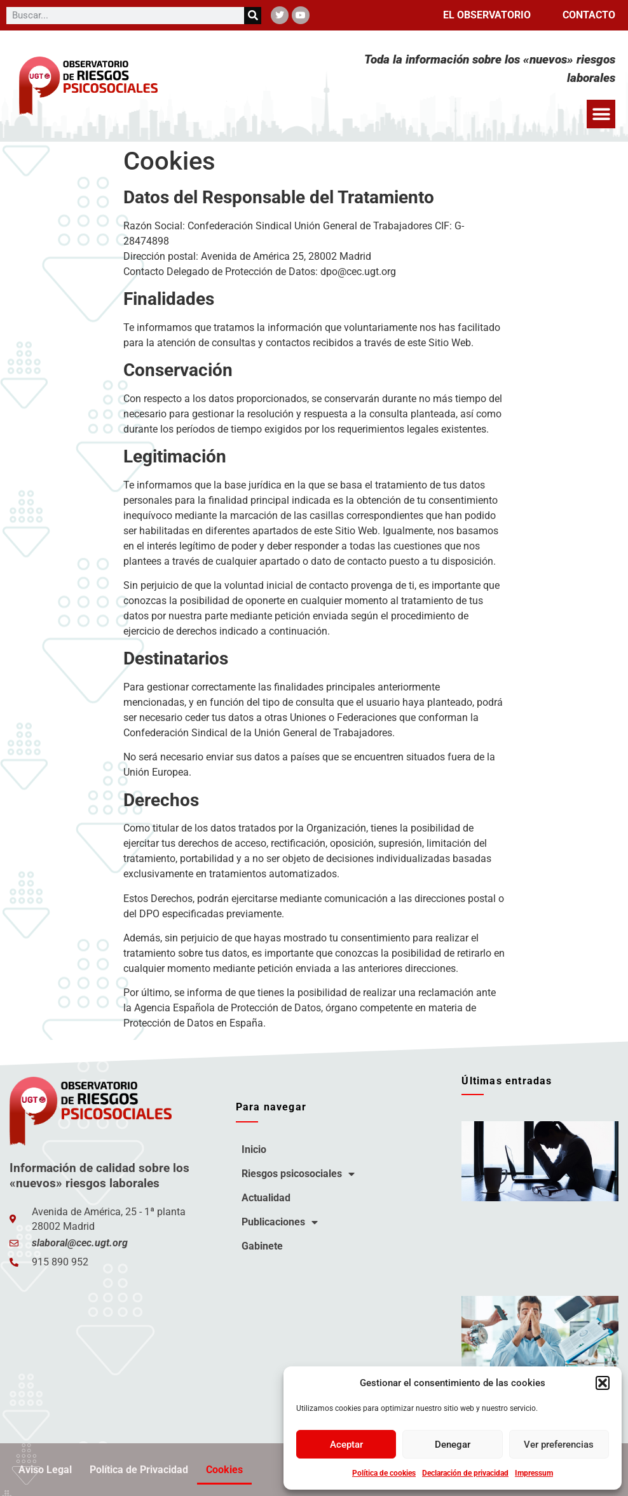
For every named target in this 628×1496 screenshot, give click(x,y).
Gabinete (262, 1246)
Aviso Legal (45, 1470)
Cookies (224, 1470)
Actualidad (266, 1198)
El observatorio (487, 15)
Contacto (589, 15)
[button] (602, 1383)
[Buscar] (252, 15)
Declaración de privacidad (465, 1473)
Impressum (534, 1473)
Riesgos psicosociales (298, 1173)
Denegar (452, 1444)
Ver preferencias (559, 1444)
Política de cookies (384, 1473)
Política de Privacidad (139, 1470)
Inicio (254, 1149)
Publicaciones (280, 1222)
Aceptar (346, 1444)
